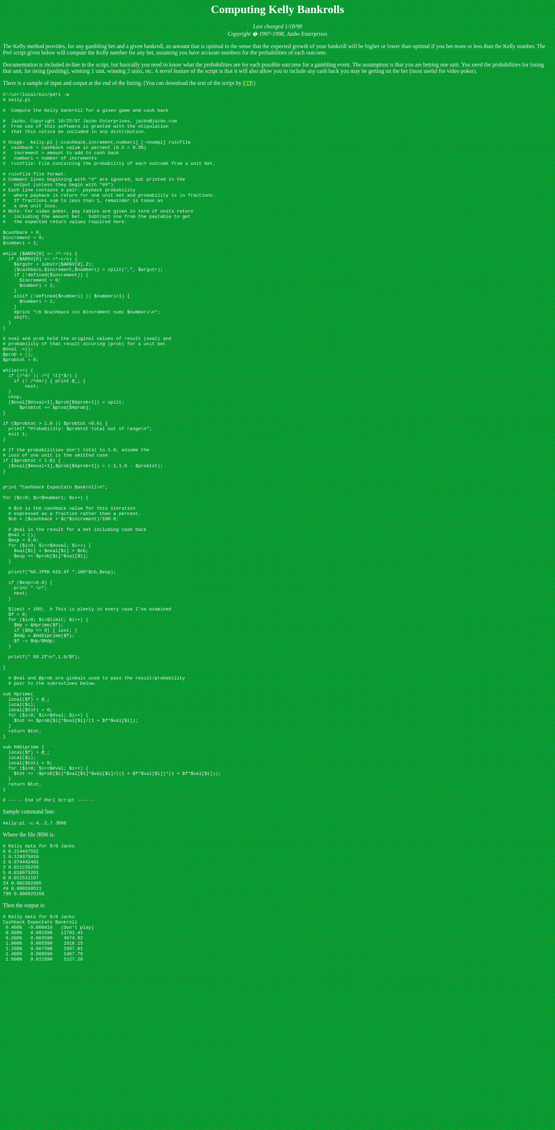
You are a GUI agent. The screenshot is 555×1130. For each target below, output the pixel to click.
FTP (247, 83)
